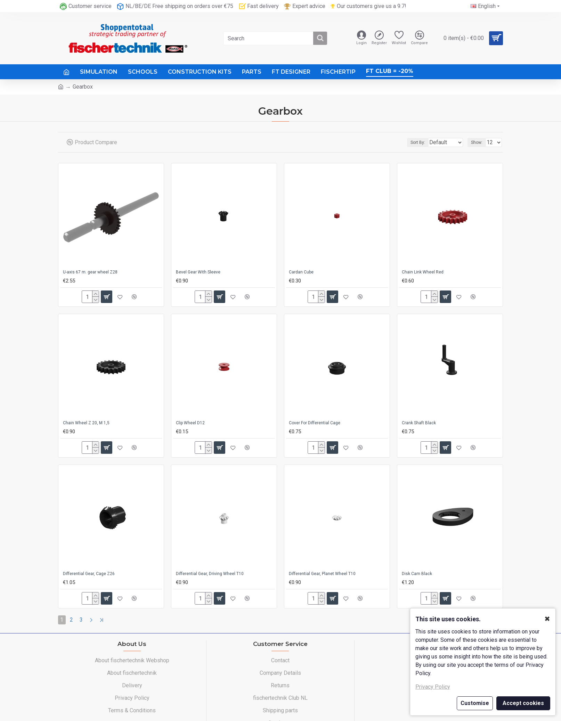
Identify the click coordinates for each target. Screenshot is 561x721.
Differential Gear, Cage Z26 (89, 573)
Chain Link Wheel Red (423, 272)
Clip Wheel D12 (190, 422)
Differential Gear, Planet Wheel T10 (322, 573)
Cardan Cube (301, 272)
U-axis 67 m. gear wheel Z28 (90, 272)
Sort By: (413, 142)
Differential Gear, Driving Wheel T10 (210, 573)
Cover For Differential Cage (314, 422)
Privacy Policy (432, 686)
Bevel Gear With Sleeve (198, 272)
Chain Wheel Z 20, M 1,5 (86, 422)
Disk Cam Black (417, 573)
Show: (479, 142)
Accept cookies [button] (523, 703)
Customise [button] (475, 703)
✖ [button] (547, 619)
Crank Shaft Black (419, 422)
